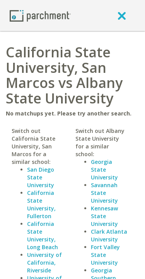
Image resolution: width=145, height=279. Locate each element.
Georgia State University (104, 169)
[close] (122, 15)
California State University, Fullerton (41, 204)
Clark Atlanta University (109, 235)
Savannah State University (104, 192)
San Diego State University (40, 177)
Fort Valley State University (105, 254)
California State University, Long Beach (42, 235)
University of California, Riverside (44, 262)
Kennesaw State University (104, 216)
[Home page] (40, 15)
